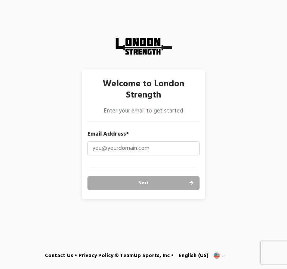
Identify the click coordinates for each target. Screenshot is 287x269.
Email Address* (108, 134)
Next (143, 183)
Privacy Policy (95, 255)
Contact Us (59, 255)
